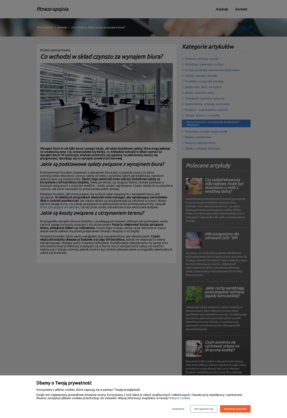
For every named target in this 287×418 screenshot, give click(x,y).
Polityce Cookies (179, 398)
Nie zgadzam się (203, 408)
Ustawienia (178, 408)
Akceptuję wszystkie (235, 408)
